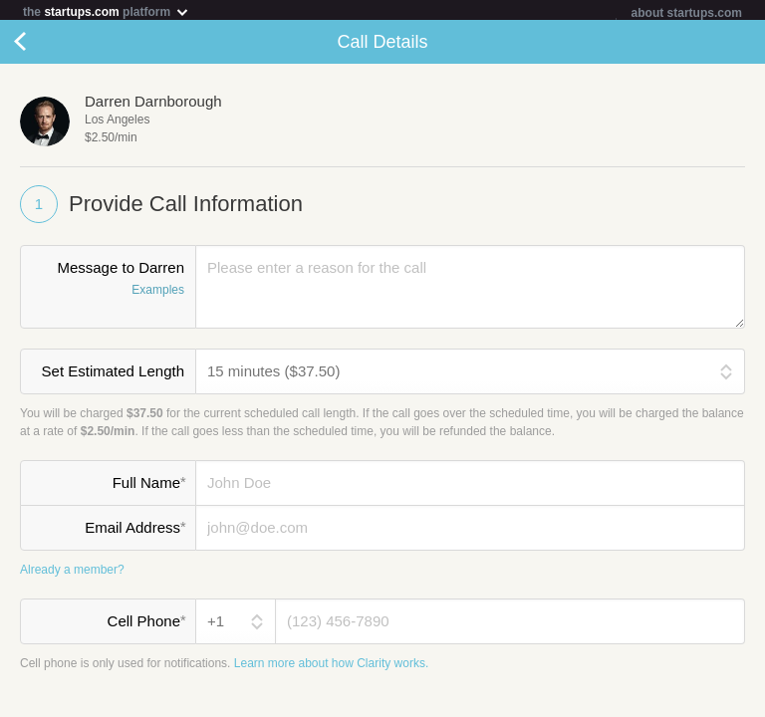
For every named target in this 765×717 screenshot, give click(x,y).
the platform (106, 11)
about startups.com (687, 13)
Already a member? (72, 574)
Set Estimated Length (113, 374)
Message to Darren (108, 284)
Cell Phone (146, 624)
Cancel (40, 46)
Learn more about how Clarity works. (331, 667)
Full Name (149, 486)
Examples (157, 294)
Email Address (135, 531)
